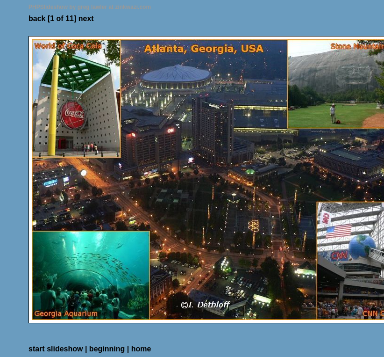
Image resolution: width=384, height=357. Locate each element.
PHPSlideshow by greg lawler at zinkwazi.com (89, 7)
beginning (107, 349)
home (141, 349)
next (86, 18)
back (36, 18)
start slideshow (55, 349)
